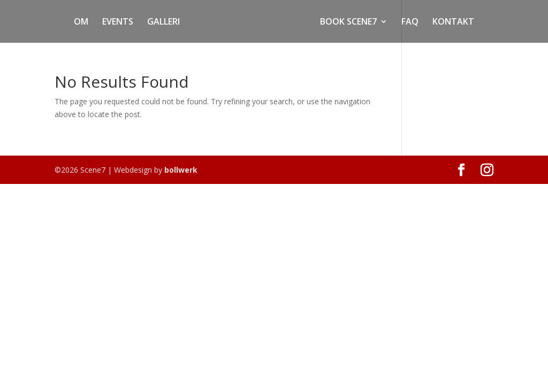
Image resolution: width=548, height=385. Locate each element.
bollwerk (180, 170)
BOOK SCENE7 (348, 22)
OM (81, 22)
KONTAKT (453, 22)
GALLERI (163, 22)
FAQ (409, 22)
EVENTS (117, 22)
